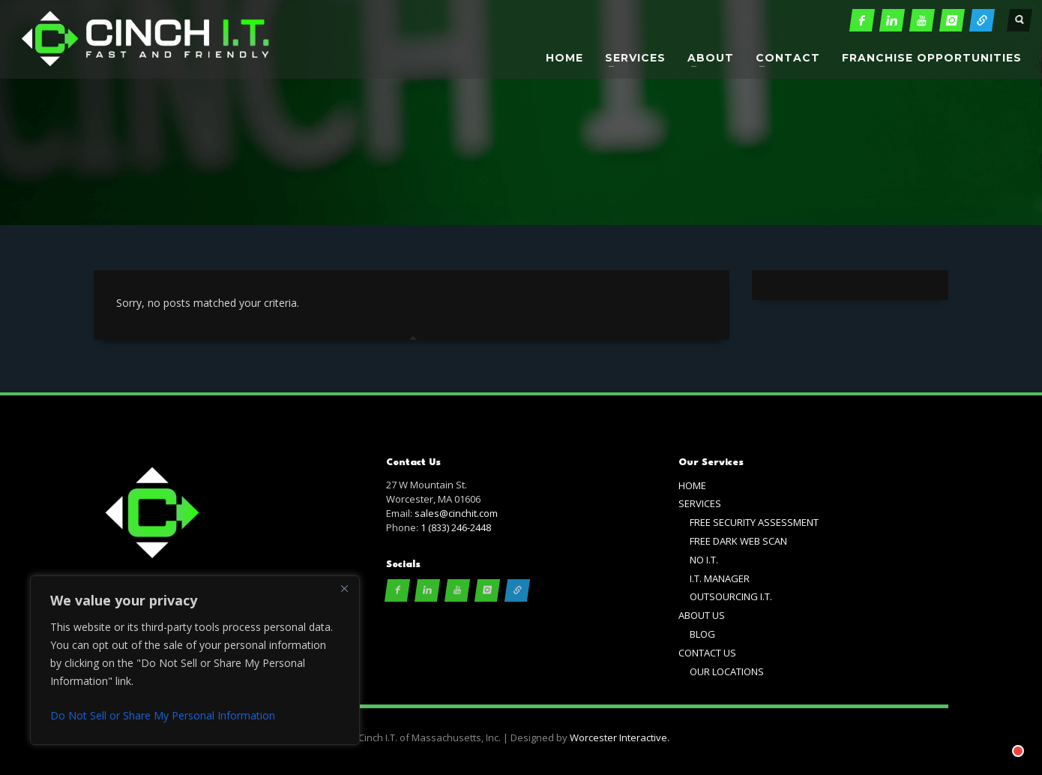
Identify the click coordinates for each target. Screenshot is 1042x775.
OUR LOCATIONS (727, 671)
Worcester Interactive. (619, 737)
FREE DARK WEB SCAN (738, 541)
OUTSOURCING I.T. (731, 596)
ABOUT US (701, 615)
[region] (195, 660)
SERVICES (699, 503)
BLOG (702, 634)
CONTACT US (707, 652)
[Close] (344, 588)
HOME (692, 485)
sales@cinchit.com (456, 513)
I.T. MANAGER (720, 578)
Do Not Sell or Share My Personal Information (162, 715)
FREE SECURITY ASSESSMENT (754, 522)
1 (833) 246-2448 (456, 527)
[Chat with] (1000, 733)
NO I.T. (704, 559)
